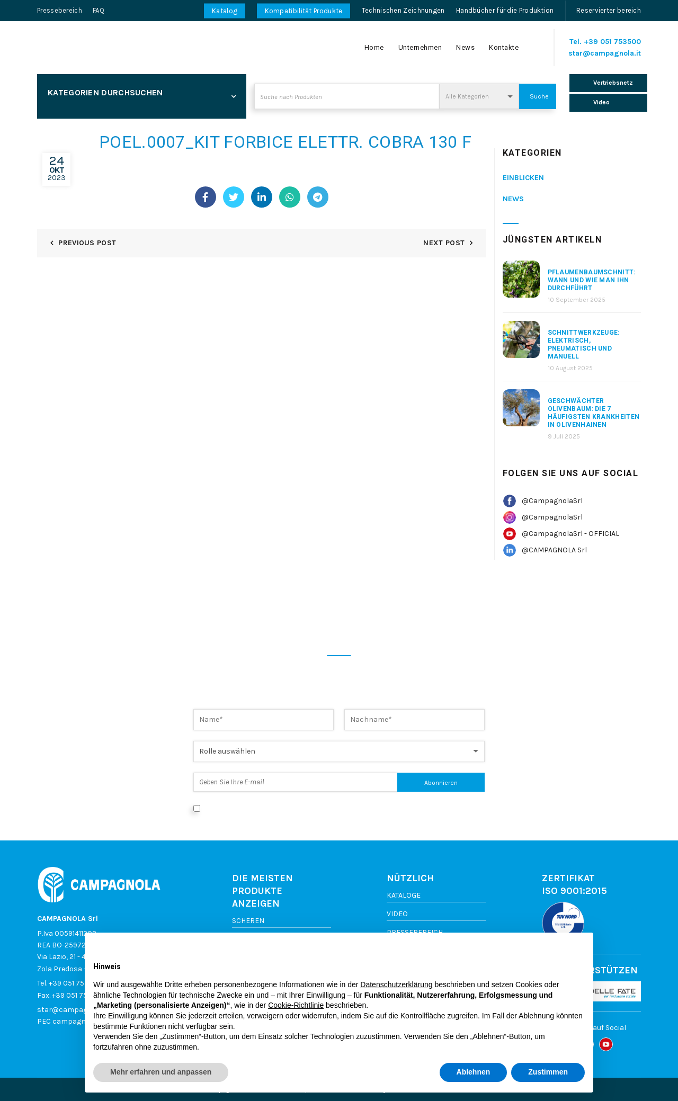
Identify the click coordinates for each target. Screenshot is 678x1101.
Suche (539, 96)
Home (374, 47)
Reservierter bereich (608, 10)
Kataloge (404, 895)
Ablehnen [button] (473, 1072)
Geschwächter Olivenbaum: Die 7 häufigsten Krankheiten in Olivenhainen (594, 412)
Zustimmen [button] (548, 1072)
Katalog (224, 11)
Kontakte (504, 47)
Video (397, 913)
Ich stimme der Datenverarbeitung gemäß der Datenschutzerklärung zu (327, 807)
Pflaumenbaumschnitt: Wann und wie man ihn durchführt (592, 280)
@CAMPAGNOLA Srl (554, 549)
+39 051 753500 (612, 41)
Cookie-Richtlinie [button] (296, 1005)
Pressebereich (59, 10)
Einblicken (523, 177)
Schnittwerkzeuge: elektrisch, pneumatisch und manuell (584, 344)
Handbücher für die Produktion (505, 10)
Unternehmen (420, 47)
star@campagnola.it (604, 53)
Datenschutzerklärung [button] (396, 984)
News (465, 47)
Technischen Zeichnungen (403, 10)
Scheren (248, 920)
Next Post (444, 242)
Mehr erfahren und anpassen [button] (160, 1072)
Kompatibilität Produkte (304, 11)
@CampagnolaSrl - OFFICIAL (570, 533)
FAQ (98, 10)
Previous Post (87, 242)
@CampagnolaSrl (552, 500)
